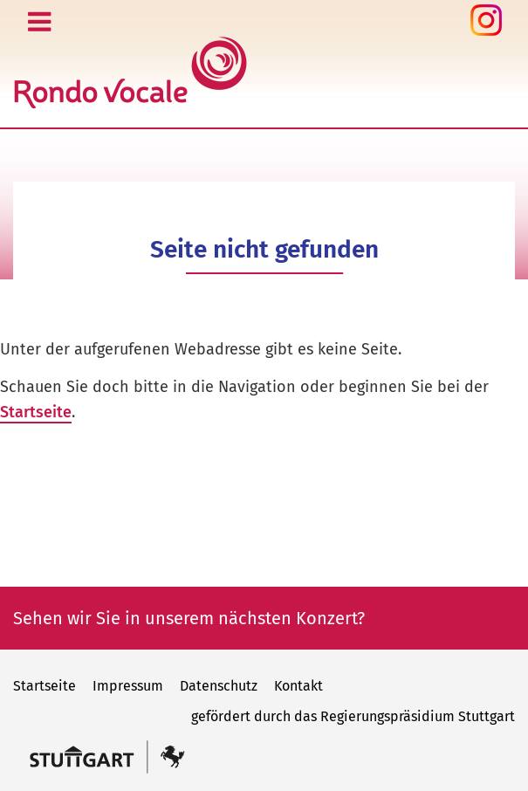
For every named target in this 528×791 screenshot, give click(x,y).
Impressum (128, 686)
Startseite (36, 412)
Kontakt (298, 686)
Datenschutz (218, 686)
